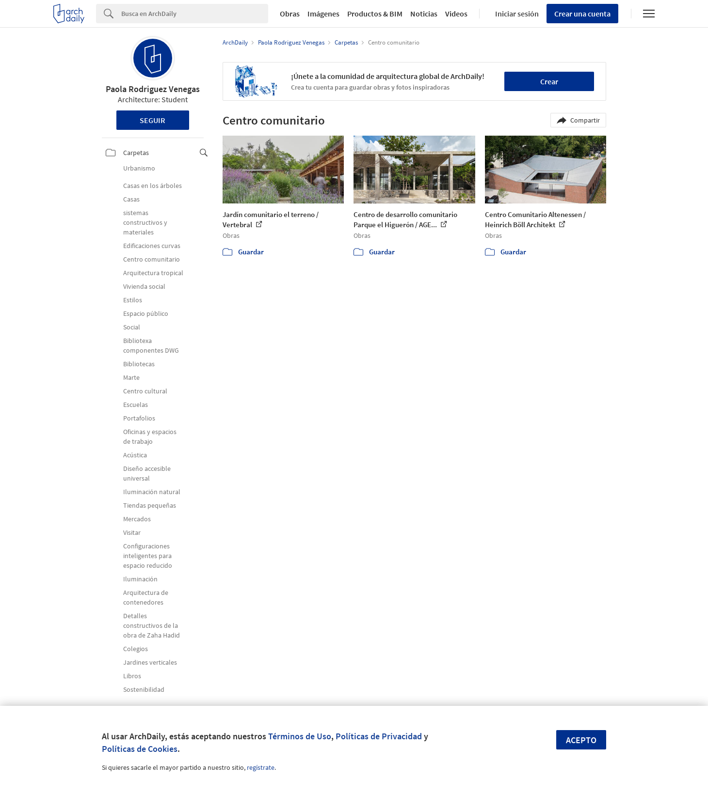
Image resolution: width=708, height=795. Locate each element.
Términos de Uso (299, 736)
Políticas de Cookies (139, 748)
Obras (290, 13)
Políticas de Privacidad (379, 736)
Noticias (423, 13)
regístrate (260, 767)
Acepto (581, 740)
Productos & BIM (374, 13)
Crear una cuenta (582, 13)
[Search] (194, 13)
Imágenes (323, 13)
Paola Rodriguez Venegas (153, 88)
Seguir (152, 120)
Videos (456, 13)
